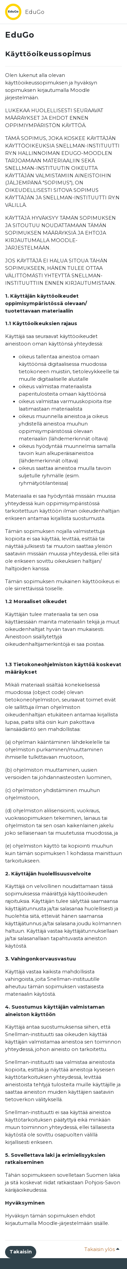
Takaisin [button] (20, 1252)
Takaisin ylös (101, 1249)
